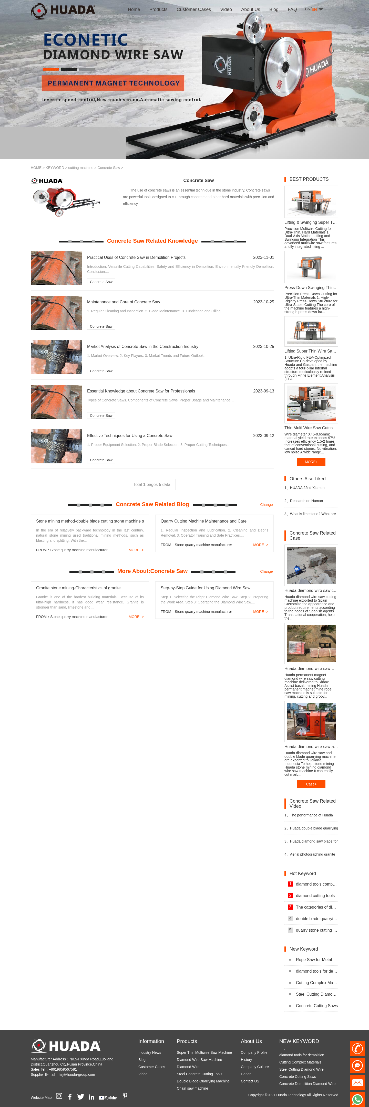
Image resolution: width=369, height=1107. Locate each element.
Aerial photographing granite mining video (309, 856)
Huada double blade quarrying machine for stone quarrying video (311, 830)
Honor (246, 1074)
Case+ (311, 784)
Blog (142, 1060)
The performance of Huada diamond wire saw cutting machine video (308, 817)
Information (151, 1041)
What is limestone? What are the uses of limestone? (310, 516)
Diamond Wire (188, 1067)
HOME (36, 168)
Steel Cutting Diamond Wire (313, 994)
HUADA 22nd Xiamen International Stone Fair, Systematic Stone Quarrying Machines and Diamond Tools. (308, 490)
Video (143, 1074)
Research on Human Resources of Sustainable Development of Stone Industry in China (310, 503)
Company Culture (255, 1067)
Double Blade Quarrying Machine (203, 1081)
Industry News (149, 1052)
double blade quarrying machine (313, 918)
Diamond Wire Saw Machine (199, 1060)
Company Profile (254, 1052)
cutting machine (80, 168)
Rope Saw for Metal (310, 959)
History (246, 1060)
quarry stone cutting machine (313, 930)
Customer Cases (151, 1067)
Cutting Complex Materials (313, 983)
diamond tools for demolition (313, 971)
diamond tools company (313, 884)
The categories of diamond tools (313, 907)
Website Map (41, 1097)
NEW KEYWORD (299, 1041)
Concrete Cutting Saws (313, 1006)
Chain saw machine (192, 1088)
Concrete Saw (108, 168)
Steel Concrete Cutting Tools (199, 1074)
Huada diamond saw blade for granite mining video (311, 843)
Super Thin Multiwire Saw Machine (204, 1052)
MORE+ (311, 462)
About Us (251, 1041)
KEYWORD (55, 168)
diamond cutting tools (311, 895)
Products (187, 1041)
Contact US (250, 1081)
